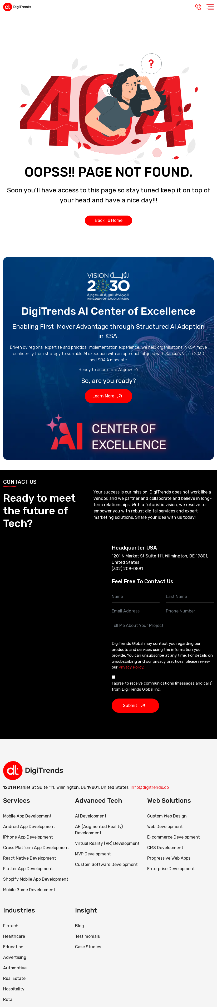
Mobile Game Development (29, 889)
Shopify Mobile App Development (36, 879)
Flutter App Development (28, 868)
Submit (135, 705)
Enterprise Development (171, 868)
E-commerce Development (173, 837)
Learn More (108, 396)
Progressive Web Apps (168, 858)
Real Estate (14, 978)
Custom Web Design (167, 816)
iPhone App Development (28, 837)
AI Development (90, 816)
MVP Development (93, 853)
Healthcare (14, 936)
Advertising (14, 957)
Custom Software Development (106, 864)
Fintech (10, 925)
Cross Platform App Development (36, 847)
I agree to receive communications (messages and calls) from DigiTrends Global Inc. (162, 686)
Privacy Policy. (131, 667)
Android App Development (29, 826)
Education (13, 946)
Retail (8, 999)
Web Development (165, 826)
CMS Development (165, 847)
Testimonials (87, 936)
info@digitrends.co (150, 787)
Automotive (15, 967)
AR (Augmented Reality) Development (99, 829)
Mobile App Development (27, 816)
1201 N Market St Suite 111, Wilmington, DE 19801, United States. (66, 787)
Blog (79, 925)
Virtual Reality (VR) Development (107, 843)
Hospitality (13, 988)
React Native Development (29, 858)
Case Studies (88, 946)
